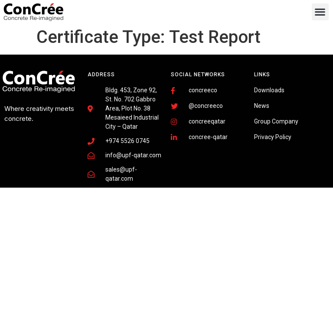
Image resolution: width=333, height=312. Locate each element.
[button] (320, 11)
